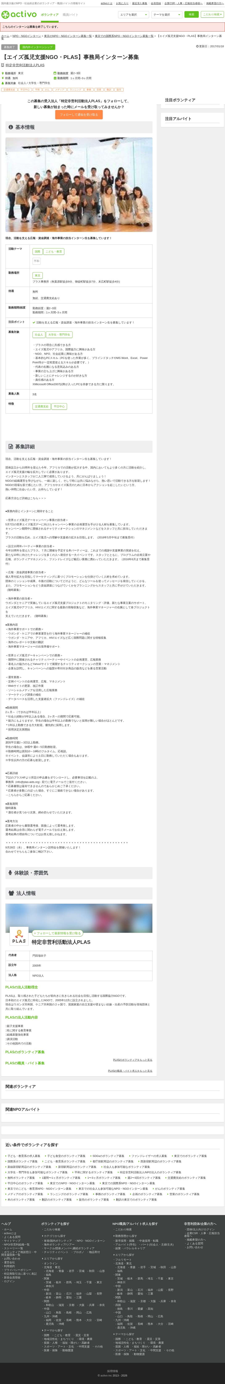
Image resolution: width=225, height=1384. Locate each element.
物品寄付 (94, 1252)
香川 (130, 1308)
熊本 (79, 1320)
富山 (58, 1293)
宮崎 (99, 1320)
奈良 (102, 1305)
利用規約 (9, 1266)
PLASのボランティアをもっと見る (133, 1060)
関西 (46, 1301)
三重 (79, 1297)
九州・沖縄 (51, 1316)
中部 (46, 1289)
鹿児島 (50, 1323)
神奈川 (50, 1286)
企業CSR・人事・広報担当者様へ (183, 3)
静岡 (58, 1297)
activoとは (106, 3)
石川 (69, 1293)
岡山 (79, 1312)
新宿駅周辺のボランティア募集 (77, 1166)
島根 (69, 1312)
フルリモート (123, 1259)
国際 (46, 1335)
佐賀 (58, 1320)
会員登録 (156, 3)
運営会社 (9, 1262)
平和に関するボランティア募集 (94, 1172)
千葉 (89, 1282)
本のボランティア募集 (21, 1199)
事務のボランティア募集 (110, 1194)
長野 (99, 1293)
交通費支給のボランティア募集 (187, 1177)
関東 (46, 1278)
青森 (61, 1271)
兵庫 (92, 1305)
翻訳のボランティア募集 (57, 1199)
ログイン (9, 1281)
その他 (99, 1346)
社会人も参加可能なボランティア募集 (127, 1166)
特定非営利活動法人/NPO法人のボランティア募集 (150, 1172)
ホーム (5, 36)
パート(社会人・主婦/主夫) (157, 1244)
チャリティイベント (56, 1252)
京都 (71, 1305)
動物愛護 (67, 1350)
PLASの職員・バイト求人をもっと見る (130, 1071)
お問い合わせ (12, 1258)
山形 (102, 1271)
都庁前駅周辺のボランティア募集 (113, 1161)
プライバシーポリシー (17, 1270)
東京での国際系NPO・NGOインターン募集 (128, 1183)
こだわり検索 (211, 14)
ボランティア (50, 14)
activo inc (106, 1375)
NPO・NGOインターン (27, 36)
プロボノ (78, 1252)
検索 (191, 14)
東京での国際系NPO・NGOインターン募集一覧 (124, 36)
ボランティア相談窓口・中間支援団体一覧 (19, 1253)
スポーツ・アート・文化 (59, 1346)
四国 (118, 1305)
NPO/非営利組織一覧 (17, 1244)
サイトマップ (12, 1240)
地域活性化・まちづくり (59, 1339)
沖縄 (61, 1323)
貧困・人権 (51, 1342)
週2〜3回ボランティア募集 (144, 1177)
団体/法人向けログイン (201, 1229)
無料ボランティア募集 (21, 1177)
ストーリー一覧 (13, 1248)
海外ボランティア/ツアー (59, 1244)
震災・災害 (82, 1335)
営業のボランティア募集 (185, 1194)
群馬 (69, 1282)
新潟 (48, 1293)
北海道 (50, 1271)
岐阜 (48, 1297)
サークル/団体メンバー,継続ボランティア (69, 1248)
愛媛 (140, 1308)
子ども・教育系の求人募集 (24, 1156)
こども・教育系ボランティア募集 (65, 1161)
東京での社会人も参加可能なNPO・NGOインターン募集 (113, 1188)
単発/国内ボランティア (58, 1240)
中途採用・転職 (148, 1240)
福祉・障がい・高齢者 (76, 1342)
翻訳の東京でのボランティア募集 (136, 1199)
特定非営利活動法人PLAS (25, 65)
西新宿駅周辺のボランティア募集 (161, 1161)
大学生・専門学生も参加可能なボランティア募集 (38, 1172)
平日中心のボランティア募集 (25, 1183)
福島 (48, 1274)
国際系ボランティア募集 (23, 1161)
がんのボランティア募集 (170, 1188)
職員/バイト (70, 14)
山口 (48, 1312)
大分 (89, 1320)
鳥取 (58, 1312)
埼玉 (79, 1282)
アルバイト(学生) (125, 1244)
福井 (79, 1293)
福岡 (48, 1320)
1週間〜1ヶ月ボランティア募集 (61, 1177)
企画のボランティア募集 (147, 1194)
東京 (37, 275)
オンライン (51, 1263)
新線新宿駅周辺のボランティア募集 (29, 1166)
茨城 (48, 1282)
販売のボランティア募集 (94, 1199)
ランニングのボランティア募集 (69, 1194)
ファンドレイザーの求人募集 (149, 1156)
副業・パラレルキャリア (130, 1248)
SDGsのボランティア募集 (109, 1156)
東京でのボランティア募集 (190, 1156)
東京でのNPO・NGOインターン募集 (72, 1183)
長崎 (69, 1320)
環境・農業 (85, 1339)
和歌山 (50, 1305)
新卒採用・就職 (124, 1240)
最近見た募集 (139, 3)
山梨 (89, 1293)
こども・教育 (62, 1335)
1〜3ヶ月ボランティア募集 (103, 1177)
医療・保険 (51, 1350)
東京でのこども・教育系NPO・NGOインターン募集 (40, 1188)
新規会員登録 (12, 1277)
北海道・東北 (52, 1267)
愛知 (69, 1297)
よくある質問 (12, 1237)
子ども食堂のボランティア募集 (66, 1156)
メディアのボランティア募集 (25, 1194)
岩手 (71, 1271)
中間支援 (84, 1346)
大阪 (81, 1305)
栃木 (58, 1282)
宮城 (81, 1271)
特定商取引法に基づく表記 (20, 1273)
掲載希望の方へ (215, 3)
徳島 (120, 1308)
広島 (89, 1312)
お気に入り (122, 3)
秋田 (92, 1271)
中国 (46, 1308)
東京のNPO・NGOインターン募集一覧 (68, 36)
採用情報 (112, 1371)
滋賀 (61, 1305)
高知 (150, 1308)
